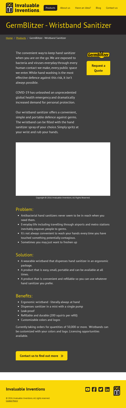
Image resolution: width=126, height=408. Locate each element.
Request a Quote (98, 68)
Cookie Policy (12, 400)
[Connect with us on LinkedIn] (107, 390)
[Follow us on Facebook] (94, 390)
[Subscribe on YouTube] (87, 390)
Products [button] (50, 7)
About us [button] (65, 7)
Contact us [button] (112, 7)
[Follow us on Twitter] (100, 390)
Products (21, 38)
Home (9, 38)
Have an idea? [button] (83, 7)
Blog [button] (98, 7)
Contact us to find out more (39, 356)
